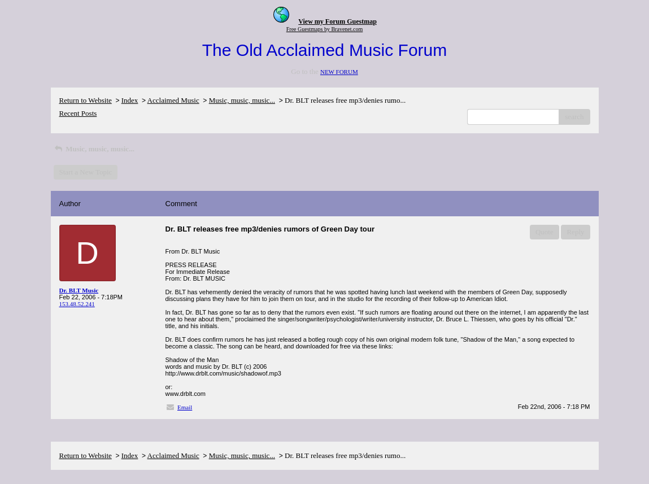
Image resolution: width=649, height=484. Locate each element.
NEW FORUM (339, 71)
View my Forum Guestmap (337, 21)
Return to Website (85, 100)
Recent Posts (78, 113)
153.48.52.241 (77, 303)
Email (184, 407)
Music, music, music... (242, 100)
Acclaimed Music (173, 100)
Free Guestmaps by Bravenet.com (324, 29)
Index (129, 100)
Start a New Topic (85, 172)
